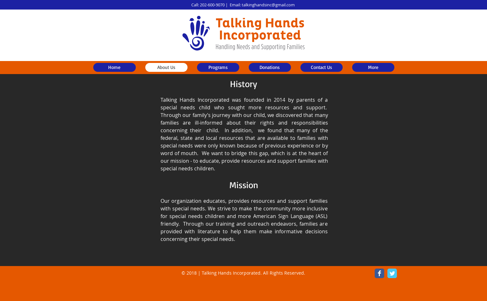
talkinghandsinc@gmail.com (268, 5)
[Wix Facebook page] (379, 273)
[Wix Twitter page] (392, 273)
